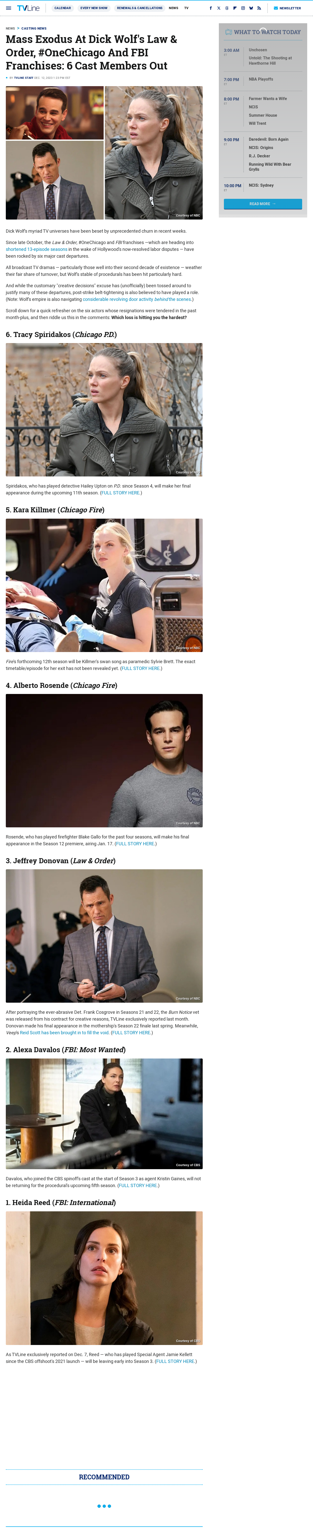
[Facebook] (210, 8)
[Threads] (227, 8)
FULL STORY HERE (120, 493)
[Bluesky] (251, 8)
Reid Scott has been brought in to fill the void (64, 1032)
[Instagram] (243, 8)
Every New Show (94, 8)
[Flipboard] (235, 8)
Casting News (33, 28)
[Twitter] (219, 8)
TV (186, 8)
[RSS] (259, 8)
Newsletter (287, 8)
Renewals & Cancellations (140, 8)
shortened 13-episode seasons (36, 249)
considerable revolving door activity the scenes (137, 299)
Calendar (63, 8)
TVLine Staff (24, 78)
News (173, 8)
